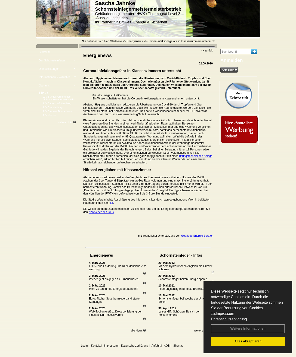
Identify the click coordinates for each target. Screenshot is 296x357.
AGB (167, 345)
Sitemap (178, 345)
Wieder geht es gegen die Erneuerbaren (113, 279)
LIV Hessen (49, 115)
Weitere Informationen (247, 328)
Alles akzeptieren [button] (248, 341)
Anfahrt (155, 345)
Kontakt (96, 345)
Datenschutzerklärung (229, 319)
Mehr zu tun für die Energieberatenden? (113, 288)
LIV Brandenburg (52, 107)
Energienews (101, 255)
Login (84, 345)
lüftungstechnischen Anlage (195, 156)
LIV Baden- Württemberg (57, 103)
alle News (138, 330)
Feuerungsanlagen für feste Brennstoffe (182, 288)
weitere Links (67, 122)
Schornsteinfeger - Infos (181, 255)
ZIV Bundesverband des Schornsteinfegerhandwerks (59, 98)
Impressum (225, 314)
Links (44, 93)
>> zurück (206, 50)
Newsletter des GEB (101, 212)
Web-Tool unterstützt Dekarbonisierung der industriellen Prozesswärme (115, 313)
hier (110, 202)
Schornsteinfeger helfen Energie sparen (182, 279)
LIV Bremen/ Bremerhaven (58, 111)
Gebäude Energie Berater (197, 235)
